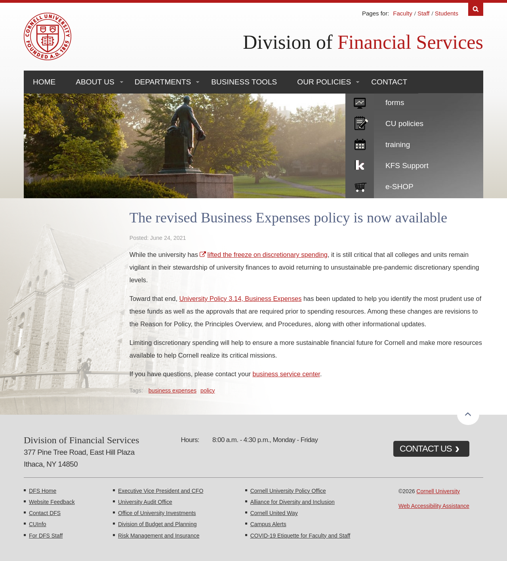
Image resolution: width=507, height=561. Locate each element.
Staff (423, 13)
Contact (389, 82)
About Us (95, 82)
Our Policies (324, 82)
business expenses (172, 390)
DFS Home (42, 491)
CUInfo (37, 524)
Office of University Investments (157, 513)
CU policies (404, 123)
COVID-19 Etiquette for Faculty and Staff (300, 535)
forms (394, 102)
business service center (286, 373)
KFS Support (407, 165)
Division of (363, 42)
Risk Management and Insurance (158, 535)
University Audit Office (145, 502)
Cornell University (438, 491)
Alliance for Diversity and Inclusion (292, 502)
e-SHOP (399, 186)
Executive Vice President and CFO (160, 491)
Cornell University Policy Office (288, 491)
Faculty (402, 13)
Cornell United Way (274, 513)
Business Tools (244, 82)
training (397, 144)
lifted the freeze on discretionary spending (267, 254)
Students (446, 13)
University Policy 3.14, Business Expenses (240, 298)
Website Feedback (52, 502)
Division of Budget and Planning (157, 524)
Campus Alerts (268, 524)
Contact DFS (45, 513)
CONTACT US (426, 449)
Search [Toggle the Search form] (475, 9)
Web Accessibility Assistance (433, 506)
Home (44, 82)
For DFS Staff (46, 535)
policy (207, 390)
